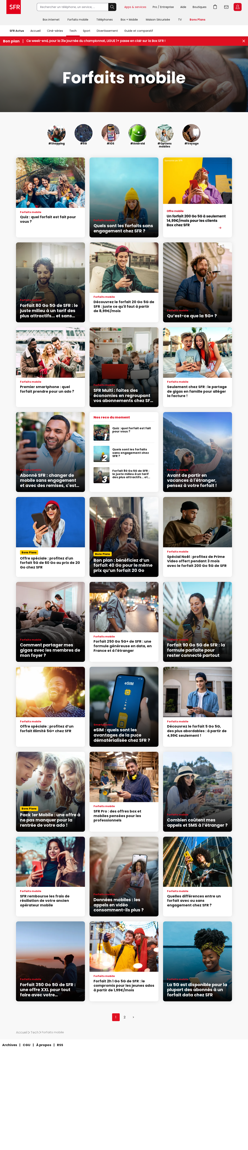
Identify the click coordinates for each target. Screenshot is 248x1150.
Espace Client (237, 7)
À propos (43, 1045)
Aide (183, 7)
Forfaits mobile (78, 20)
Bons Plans (197, 20)
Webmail (226, 7)
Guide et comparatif (138, 31)
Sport (86, 31)
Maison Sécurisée (158, 20)
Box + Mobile (129, 20)
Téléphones (104, 20)
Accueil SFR (13, 7)
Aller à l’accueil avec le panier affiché (215, 7)
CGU (26, 1045)
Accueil (35, 31)
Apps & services (135, 7)
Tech (73, 31)
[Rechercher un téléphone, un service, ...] (72, 7)
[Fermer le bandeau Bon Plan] (243, 41)
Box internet (51, 20)
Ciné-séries (55, 31)
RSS (60, 1045)
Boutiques (199, 7)
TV (180, 20)
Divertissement (107, 31)
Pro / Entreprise (163, 7)
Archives (9, 1045)
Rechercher (112, 7)
